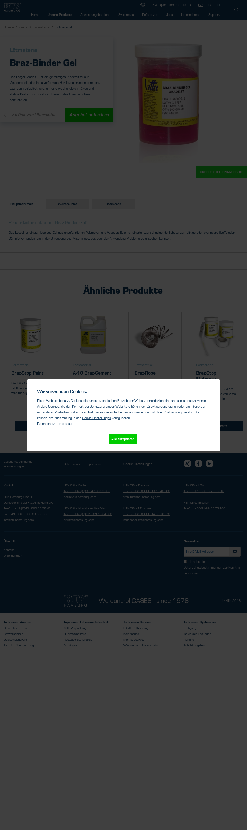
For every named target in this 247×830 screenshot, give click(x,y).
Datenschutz (46, 424)
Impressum (66, 424)
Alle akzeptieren (122, 439)
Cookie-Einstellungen (96, 418)
